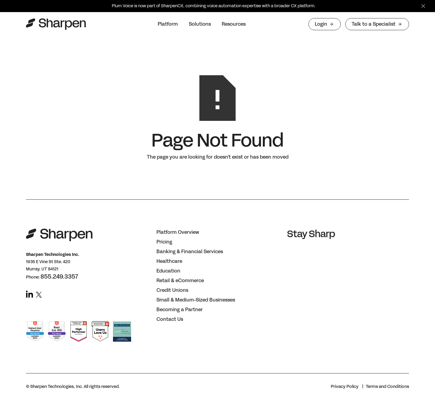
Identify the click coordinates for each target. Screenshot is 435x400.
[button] (168, 24)
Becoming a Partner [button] (179, 309)
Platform (168, 24)
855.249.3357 (59, 276)
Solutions (200, 24)
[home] (56, 24)
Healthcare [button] (169, 261)
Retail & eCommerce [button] (180, 280)
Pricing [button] (164, 241)
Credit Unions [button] (172, 290)
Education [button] (168, 270)
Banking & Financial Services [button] (189, 251)
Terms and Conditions (387, 386)
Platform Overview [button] (177, 232)
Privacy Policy (345, 386)
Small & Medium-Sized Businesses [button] (195, 299)
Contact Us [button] (169, 319)
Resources (234, 24)
